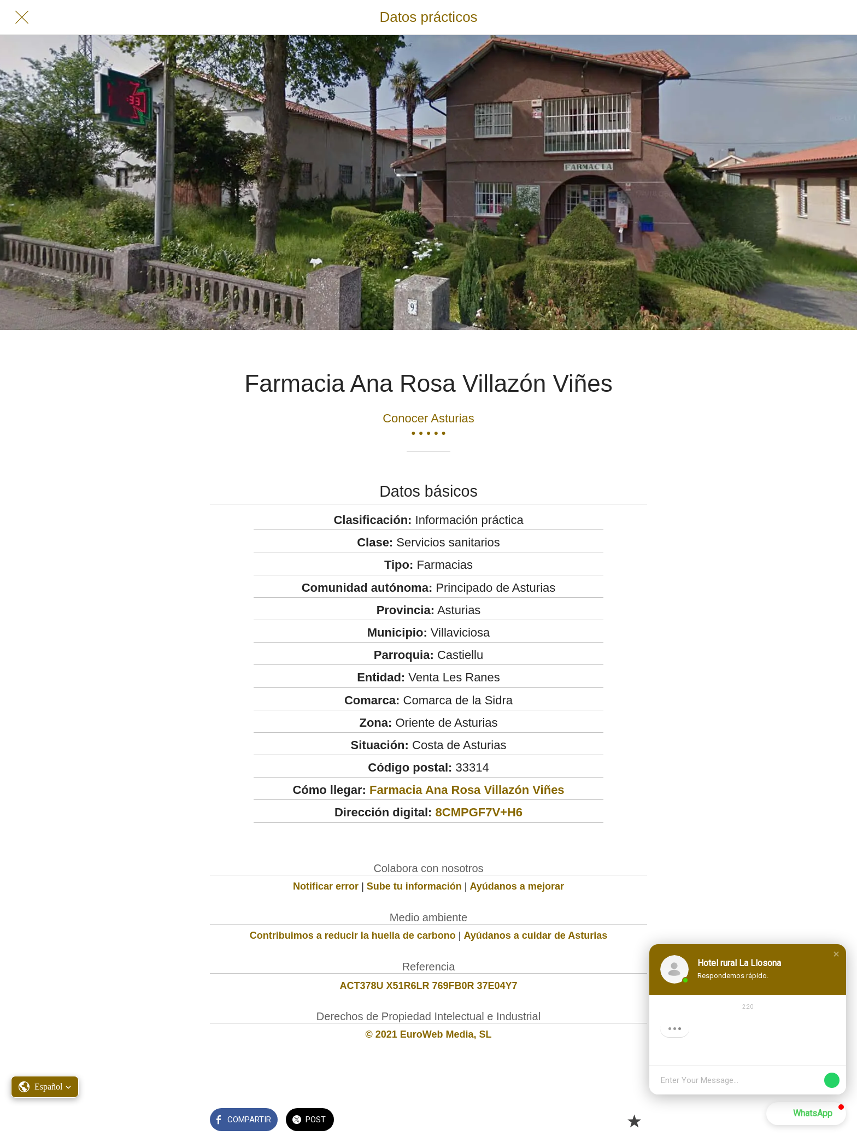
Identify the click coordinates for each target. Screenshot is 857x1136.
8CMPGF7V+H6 (479, 812)
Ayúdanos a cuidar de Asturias (536, 935)
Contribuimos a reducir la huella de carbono (353, 935)
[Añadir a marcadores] (634, 1121)
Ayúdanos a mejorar (517, 886)
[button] (45, 1087)
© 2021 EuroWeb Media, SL (429, 1034)
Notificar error (326, 886)
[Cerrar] (21, 17)
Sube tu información (414, 886)
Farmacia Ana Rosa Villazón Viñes (467, 790)
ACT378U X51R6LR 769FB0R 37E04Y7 (428, 985)
